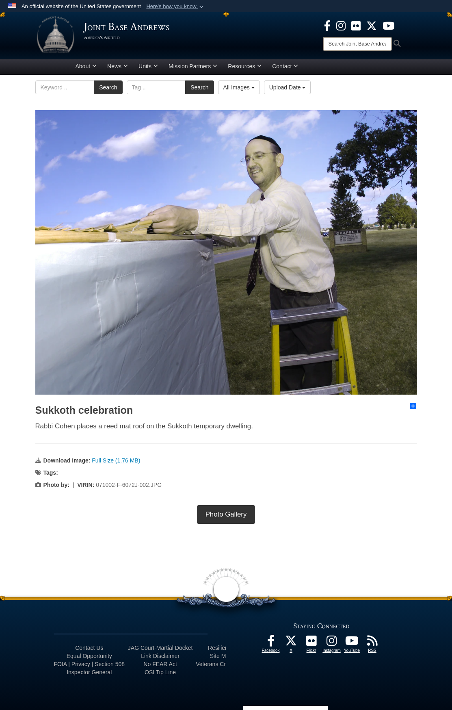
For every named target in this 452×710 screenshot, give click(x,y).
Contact (285, 66)
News (117, 66)
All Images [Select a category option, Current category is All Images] (239, 87)
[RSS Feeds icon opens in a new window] (372, 643)
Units (148, 66)
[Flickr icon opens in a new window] (356, 25)
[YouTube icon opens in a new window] (388, 25)
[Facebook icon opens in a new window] (327, 25)
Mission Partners (193, 66)
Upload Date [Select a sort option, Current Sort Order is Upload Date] (287, 87)
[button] (175, 6)
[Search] (357, 44)
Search (108, 87)
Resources (245, 66)
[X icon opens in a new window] (371, 25)
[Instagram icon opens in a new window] (341, 25)
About (86, 66)
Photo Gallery (226, 514)
